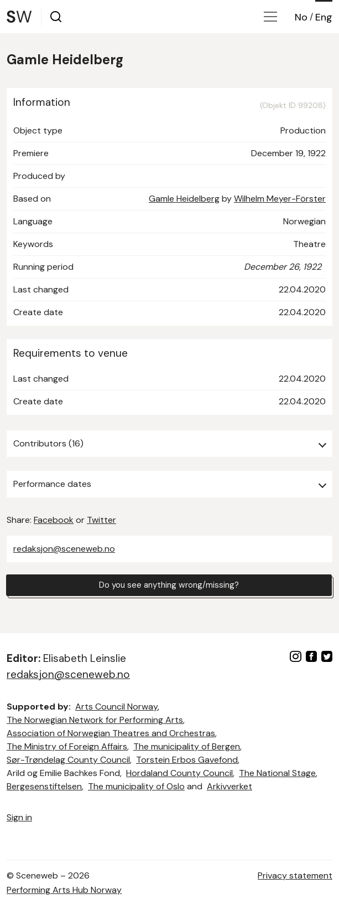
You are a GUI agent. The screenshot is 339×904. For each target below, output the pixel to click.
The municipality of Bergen (186, 746)
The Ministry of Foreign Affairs (67, 746)
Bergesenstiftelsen (44, 786)
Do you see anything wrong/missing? (169, 585)
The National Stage (277, 773)
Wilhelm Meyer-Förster (280, 198)
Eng (323, 17)
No (301, 17)
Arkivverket (229, 786)
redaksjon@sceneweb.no (64, 548)
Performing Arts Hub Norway (64, 890)
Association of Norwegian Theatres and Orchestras (111, 733)
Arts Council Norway (116, 706)
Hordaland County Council (179, 773)
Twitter (101, 520)
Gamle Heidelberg (184, 198)
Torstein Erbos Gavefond (187, 760)
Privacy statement (295, 875)
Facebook (54, 520)
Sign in (19, 817)
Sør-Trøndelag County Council (68, 760)
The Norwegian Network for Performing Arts (95, 720)
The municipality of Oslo (136, 786)
